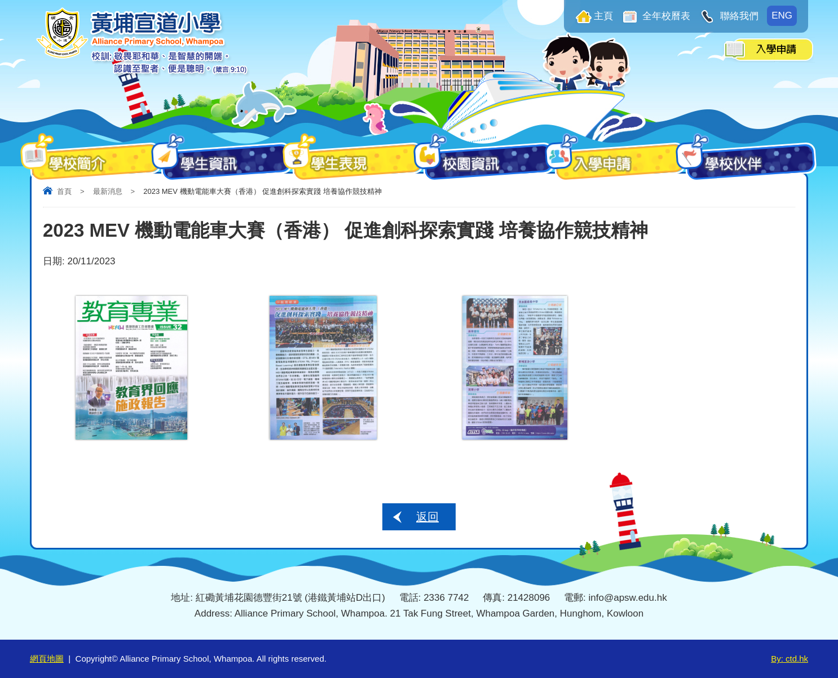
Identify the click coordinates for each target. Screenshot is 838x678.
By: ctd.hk (789, 658)
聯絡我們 (737, 16)
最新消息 (107, 191)
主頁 (603, 16)
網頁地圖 (47, 658)
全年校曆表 (665, 16)
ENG (781, 15)
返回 (427, 517)
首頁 (64, 191)
